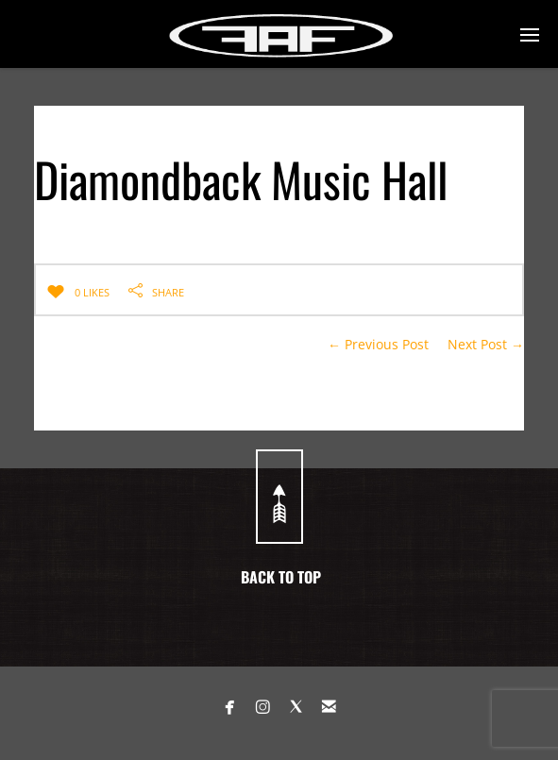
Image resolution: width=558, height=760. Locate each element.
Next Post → (486, 344)
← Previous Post (378, 344)
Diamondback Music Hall (241, 178)
